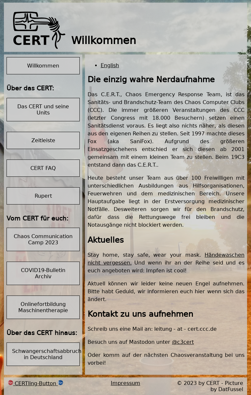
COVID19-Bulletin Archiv (43, 273)
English (110, 65)
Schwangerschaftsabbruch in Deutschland (45, 354)
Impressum (125, 383)
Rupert (43, 196)
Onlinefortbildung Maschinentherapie (43, 307)
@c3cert (183, 342)
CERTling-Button (35, 383)
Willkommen (43, 66)
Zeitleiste (43, 140)
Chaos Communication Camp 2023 (43, 239)
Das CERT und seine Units (43, 109)
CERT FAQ (43, 168)
